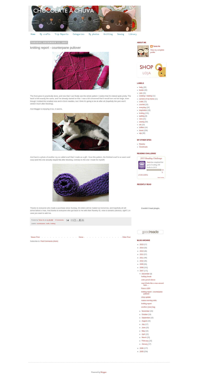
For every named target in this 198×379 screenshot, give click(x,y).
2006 (142, 348)
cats (140, 93)
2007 (142, 271)
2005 (142, 352)
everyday (142, 107)
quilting (142, 116)
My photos (94, 34)
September (146, 318)
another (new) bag (148, 307)
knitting (52, 223)
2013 (142, 251)
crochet (142, 104)
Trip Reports (61, 34)
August (145, 321)
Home (33, 34)
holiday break (146, 277)
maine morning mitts (149, 300)
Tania (148, 162)
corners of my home (146, 99)
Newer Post (35, 237)
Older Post (126, 237)
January (145, 344)
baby (141, 87)
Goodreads (143, 147)
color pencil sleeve (148, 280)
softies (141, 127)
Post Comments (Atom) (49, 241)
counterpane (41, 223)
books (141, 90)
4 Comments (59, 220)
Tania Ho (41, 220)
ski (140, 125)
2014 (142, 248)
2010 (142, 261)
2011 (142, 258)
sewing (141, 122)
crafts (48, 223)
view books (161, 177)
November (146, 311)
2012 (142, 254)
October (145, 314)
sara (140, 119)
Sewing (120, 34)
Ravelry (142, 144)
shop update (146, 297)
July (143, 324)
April (144, 334)
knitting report (146, 304)
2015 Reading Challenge (151, 158)
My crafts (45, 34)
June (144, 328)
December (146, 274)
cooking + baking (145, 96)
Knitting (108, 34)
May (143, 331)
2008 (142, 268)
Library (133, 34)
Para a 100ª (145, 288)
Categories (78, 34)
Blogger (103, 372)
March (144, 337)
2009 (142, 264)
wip (140, 133)
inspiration (143, 110)
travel (141, 130)
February (145, 341)
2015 (142, 244)
